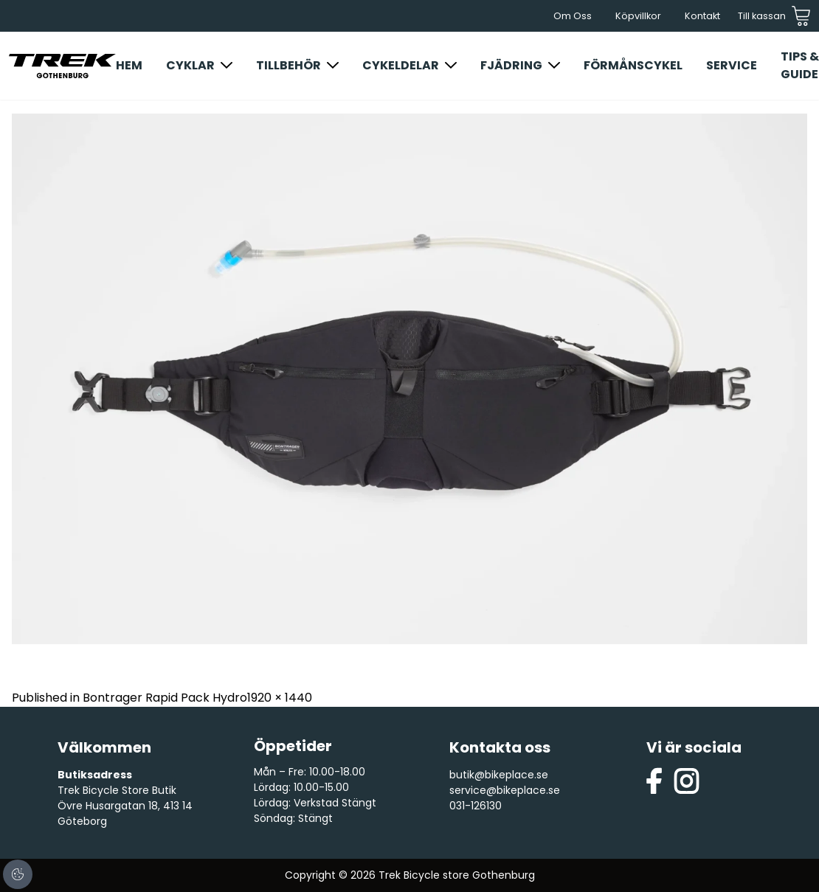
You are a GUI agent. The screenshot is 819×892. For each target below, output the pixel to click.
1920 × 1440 (279, 697)
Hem (129, 65)
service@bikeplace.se (504, 790)
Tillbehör (288, 65)
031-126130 (475, 805)
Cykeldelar (400, 65)
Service (731, 65)
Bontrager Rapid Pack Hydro (165, 697)
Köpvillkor (638, 16)
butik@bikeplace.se (498, 774)
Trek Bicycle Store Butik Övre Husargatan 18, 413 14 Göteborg (125, 806)
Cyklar (190, 65)
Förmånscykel (633, 65)
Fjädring (511, 65)
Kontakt (702, 16)
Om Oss (572, 16)
